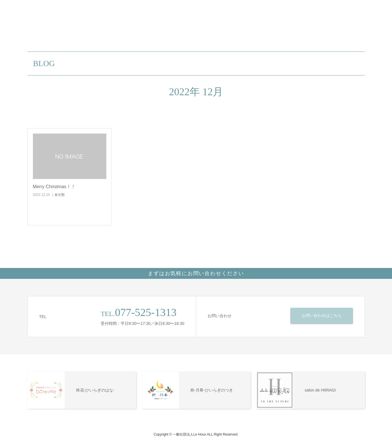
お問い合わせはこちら (322, 315)
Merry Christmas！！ (54, 186)
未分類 (59, 195)
